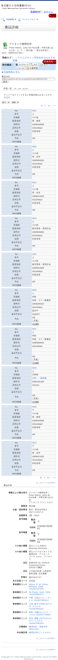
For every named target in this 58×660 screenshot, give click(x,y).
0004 (34, 218)
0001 (34, 111)
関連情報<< (50, 61)
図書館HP (35, 12)
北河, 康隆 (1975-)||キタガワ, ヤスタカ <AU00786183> (40, 620)
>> (55, 106)
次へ (50, 106)
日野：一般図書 (39, 378)
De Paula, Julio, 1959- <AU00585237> (40, 593)
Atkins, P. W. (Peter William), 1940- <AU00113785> (38, 586)
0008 (34, 368)
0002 (34, 146)
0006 (34, 290)
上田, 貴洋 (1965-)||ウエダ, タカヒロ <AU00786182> (40, 606)
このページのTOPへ (47, 483)
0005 (34, 254)
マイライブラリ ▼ (27, 19)
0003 (34, 182)
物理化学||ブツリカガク (40, 632)
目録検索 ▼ (8, 19)
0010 (34, 443)
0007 (34, 329)
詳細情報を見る (12, 72)
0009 (34, 407)
